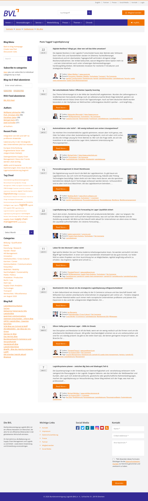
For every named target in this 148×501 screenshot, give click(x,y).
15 (43, 170)
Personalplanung (105, 200)
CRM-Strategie (8, 188)
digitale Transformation (25, 191)
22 (43, 49)
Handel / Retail (10, 251)
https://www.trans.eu (91, 114)
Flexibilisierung (78, 397)
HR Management (10, 253)
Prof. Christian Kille (11, 115)
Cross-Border (70, 316)
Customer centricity (19, 188)
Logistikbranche (19, 208)
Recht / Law (8, 280)
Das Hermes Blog (10, 336)
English (97, 2)
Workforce (115, 200)
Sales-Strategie (13, 216)
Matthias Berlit (73, 196)
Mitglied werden (133, 12)
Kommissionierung (9, 202)
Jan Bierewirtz (72, 312)
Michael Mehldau (73, 393)
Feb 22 (43, 94)
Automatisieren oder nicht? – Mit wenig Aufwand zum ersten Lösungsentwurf (85, 128)
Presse (114, 2)
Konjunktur (8, 267)
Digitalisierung (10, 193)
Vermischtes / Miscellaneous (15, 293)
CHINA (13, 185)
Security (127, 78)
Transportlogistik (127, 118)
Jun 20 (43, 214)
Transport (8, 291)
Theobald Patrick (73, 272)
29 (43, 289)
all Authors (8, 126)
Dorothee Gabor (10, 117)
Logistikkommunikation (13, 306)
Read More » (61, 107)
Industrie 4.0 (16, 196)
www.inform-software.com (88, 196)
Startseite (9, 29)
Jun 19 (43, 252)
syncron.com (86, 234)
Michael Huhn (9, 120)
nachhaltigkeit (25, 213)
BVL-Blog (40, 29)
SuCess (6, 308)
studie (31, 216)
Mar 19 (43, 330)
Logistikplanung (8, 213)
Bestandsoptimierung (10, 183)
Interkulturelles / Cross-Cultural (16, 259)
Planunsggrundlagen (113, 397)
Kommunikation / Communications (18, 264)
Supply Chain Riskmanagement (77, 80)
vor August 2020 (10, 296)
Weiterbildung (53, 22)
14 (43, 129)
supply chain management (16, 220)
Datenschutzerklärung (50, 435)
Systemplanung (126, 397)
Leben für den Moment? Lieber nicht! (68, 248)
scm (21, 216)
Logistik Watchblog (11, 347)
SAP (19, 216)
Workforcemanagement (128, 200)
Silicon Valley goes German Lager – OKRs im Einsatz (74, 326)
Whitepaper (113, 316)
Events (6, 245)
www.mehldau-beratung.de (90, 393)
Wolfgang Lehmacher (12, 112)
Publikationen (29, 29)
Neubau (6, 216)
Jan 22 (43, 132)
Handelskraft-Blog (11, 344)
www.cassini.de (85, 74)
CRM (31, 185)
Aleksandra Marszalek (75, 114)
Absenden (119, 483)
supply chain (9, 219)
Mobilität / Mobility (11, 269)
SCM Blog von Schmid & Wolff (16, 326)
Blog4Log (7, 357)
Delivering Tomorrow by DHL (15, 311)
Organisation (68, 278)
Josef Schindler (10, 122)
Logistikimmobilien (9, 211)
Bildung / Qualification (13, 242)
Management (17, 213)
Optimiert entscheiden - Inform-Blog (18, 318)
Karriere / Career (10, 261)
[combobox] (19, 232)
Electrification (8, 196)
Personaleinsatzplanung (91, 200)
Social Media (124, 2)
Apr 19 (43, 292)
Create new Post (10, 49)
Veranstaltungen (23, 22)
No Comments (112, 76)
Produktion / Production (13, 277)
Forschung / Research (12, 248)
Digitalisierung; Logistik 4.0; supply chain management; (84, 276)
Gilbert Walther (73, 74)
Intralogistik (11, 199)
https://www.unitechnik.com (88, 155)
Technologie (8, 288)
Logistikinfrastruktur (21, 211)
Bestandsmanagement (22, 180)
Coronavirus (26, 185)
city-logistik (19, 185)
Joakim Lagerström (74, 234)
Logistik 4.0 (107, 276)
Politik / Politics (10, 275)
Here (6, 72)
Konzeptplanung (88, 397)
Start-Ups (7, 283)
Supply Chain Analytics (13, 285)
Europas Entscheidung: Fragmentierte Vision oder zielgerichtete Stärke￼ (14, 150)
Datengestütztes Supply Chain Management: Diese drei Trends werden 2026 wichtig (17, 159)
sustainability (22, 222)
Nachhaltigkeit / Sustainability (16, 272)
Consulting (81, 159)
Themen (76, 22)
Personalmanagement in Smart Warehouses (71, 169)
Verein (8, 22)
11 (43, 248)
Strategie (26, 216)
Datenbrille (14, 191)
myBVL (135, 22)
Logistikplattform (115, 118)
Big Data (19, 183)
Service (38, 22)
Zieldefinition (57, 399)
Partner (106, 2)
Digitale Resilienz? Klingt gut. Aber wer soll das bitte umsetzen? (79, 48)
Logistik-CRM (10, 208)
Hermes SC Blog (10, 334)
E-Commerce (21, 194)
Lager (12, 205)
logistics (16, 205)
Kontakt (134, 2)
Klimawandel (19, 199)
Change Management (73, 354)
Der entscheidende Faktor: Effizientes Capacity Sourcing (76, 90)
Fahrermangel (84, 118)
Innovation (23, 196)
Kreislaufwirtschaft (20, 202)
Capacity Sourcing (72, 118)
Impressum (46, 431)
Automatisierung (9, 180)
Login (142, 2)
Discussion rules (10, 52)
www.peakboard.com (87, 272)
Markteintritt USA (103, 316)
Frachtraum (93, 118)
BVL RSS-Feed (9, 100)
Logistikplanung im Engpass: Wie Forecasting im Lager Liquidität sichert (83, 210)
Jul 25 (43, 53)
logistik (23, 204)
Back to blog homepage (13, 46)
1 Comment (94, 198)
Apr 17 (43, 370)
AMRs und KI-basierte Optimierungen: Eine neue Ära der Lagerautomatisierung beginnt (18, 168)
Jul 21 (43, 173)
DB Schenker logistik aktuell (15, 354)
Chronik (89, 22)
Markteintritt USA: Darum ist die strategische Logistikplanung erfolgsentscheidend (87, 288)
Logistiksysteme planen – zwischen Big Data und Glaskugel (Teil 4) (80, 366)
